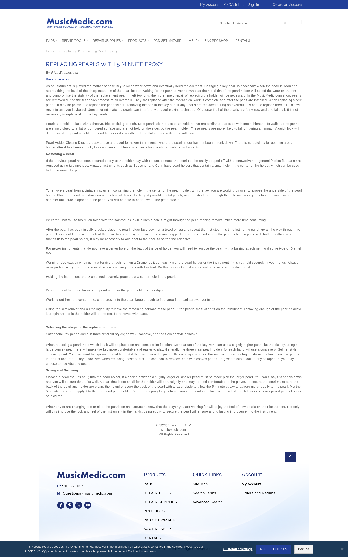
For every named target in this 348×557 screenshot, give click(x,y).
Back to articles (57, 79)
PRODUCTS (154, 511)
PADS (149, 484)
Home (51, 51)
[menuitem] (50, 40)
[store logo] (79, 23)
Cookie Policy (35, 551)
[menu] (174, 40)
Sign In (253, 5)
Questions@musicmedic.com (87, 493)
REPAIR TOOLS (157, 493)
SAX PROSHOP (157, 529)
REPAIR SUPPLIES (160, 502)
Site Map (200, 484)
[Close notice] (342, 549)
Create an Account (287, 5)
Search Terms (204, 493)
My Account (209, 5)
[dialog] (174, 549)
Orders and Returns (258, 493)
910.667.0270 (74, 486)
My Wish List (233, 5)
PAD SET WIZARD (160, 520)
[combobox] (254, 23)
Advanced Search (208, 502)
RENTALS (152, 538)
